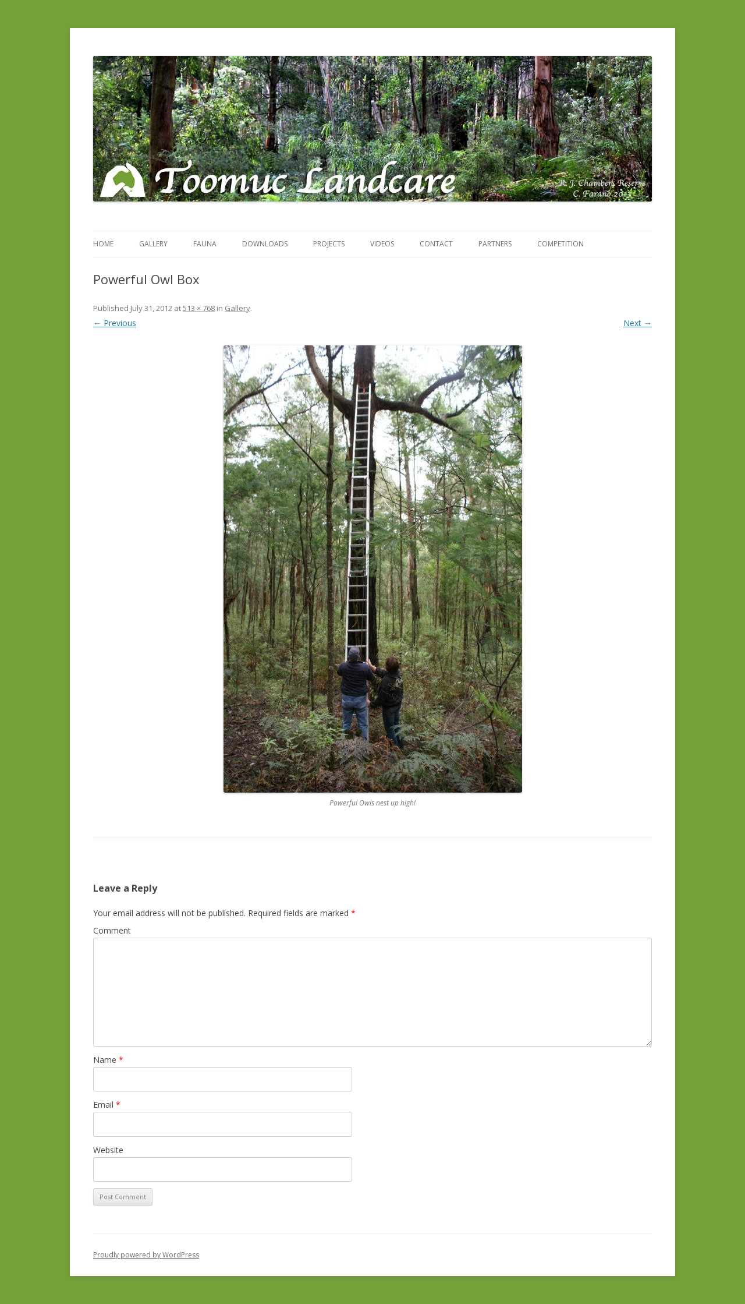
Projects (329, 244)
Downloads (265, 244)
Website (108, 1149)
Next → (637, 322)
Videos (382, 244)
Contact (436, 244)
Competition (560, 244)
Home (103, 244)
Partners (495, 244)
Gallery (153, 244)
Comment (112, 930)
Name (108, 1059)
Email (106, 1104)
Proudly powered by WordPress (146, 1255)
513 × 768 (199, 308)
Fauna (205, 244)
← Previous (114, 322)
